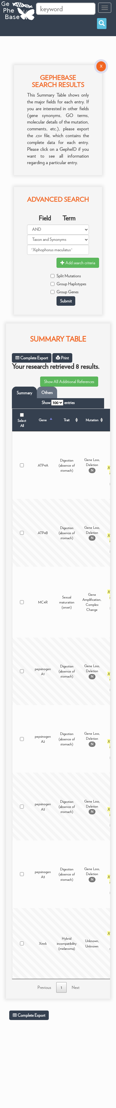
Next (75, 987)
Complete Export (31, 358)
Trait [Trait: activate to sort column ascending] (67, 420)
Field (45, 218)
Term (69, 218)
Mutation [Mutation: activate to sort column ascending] (92, 420)
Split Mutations (66, 275)
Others (47, 392)
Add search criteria (77, 262)
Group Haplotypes (68, 283)
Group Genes (65, 291)
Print (62, 358)
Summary (24, 392)
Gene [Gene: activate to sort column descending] (43, 420)
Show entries (58, 403)
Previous (44, 987)
